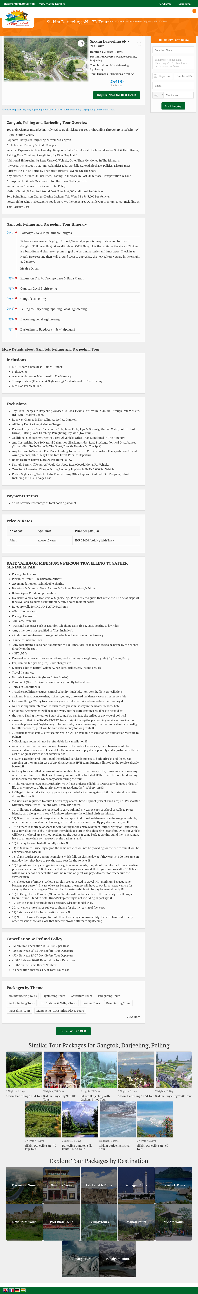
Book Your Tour (73, 1031)
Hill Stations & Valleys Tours (59, 1003)
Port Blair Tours (61, 1222)
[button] (52, 4)
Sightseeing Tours (54, 996)
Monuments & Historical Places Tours (60, 1010)
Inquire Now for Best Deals (116, 95)
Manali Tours (136, 1222)
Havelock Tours (173, 1185)
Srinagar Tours (136, 1185)
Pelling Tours (99, 1222)
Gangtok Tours (61, 1185)
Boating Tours (91, 1003)
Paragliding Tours (109, 996)
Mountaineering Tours (23, 996)
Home (111, 21)
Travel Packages (124, 21)
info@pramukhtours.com (19, 3)
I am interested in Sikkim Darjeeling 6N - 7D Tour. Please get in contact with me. (173, 62)
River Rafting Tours (118, 1003)
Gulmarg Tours (80, 1259)
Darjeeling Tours (24, 1185)
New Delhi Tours (24, 1222)
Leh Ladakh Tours (99, 1185)
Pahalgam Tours (118, 1259)
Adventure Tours (81, 996)
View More (133, 1017)
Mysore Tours (174, 1222)
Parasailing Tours (19, 1010)
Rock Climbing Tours (22, 1003)
